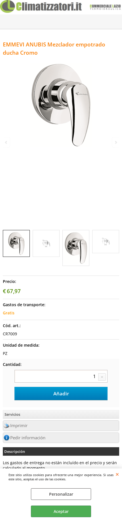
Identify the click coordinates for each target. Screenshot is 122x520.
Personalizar (61, 494)
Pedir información (27, 438)
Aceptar (61, 511)
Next (115, 142)
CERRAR (117, 474)
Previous (6, 142)
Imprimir (19, 426)
